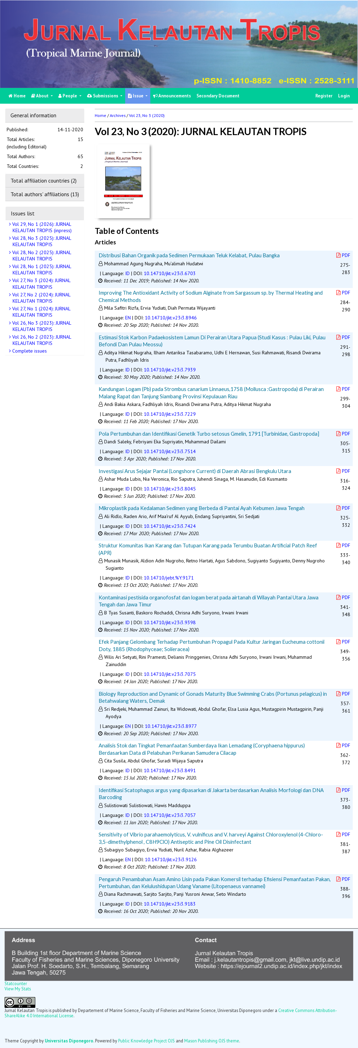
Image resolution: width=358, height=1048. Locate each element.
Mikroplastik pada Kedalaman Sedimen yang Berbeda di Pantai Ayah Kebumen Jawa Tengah (202, 508)
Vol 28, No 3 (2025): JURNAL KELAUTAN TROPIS (41, 241)
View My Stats (18, 988)
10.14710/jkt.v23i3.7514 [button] (170, 451)
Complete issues (29, 351)
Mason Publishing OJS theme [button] (211, 1040)
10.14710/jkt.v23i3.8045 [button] (170, 489)
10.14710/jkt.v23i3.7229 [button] (170, 414)
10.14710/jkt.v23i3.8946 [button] (171, 318)
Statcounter (16, 983)
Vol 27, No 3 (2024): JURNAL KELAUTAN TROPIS (41, 283)
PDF (343, 255)
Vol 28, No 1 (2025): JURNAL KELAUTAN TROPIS (41, 269)
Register (323, 96)
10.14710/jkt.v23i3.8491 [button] (170, 770)
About (40, 96)
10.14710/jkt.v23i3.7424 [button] (170, 526)
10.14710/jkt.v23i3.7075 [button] (170, 674)
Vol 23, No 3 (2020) (147, 115)
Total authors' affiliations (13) (44, 194)
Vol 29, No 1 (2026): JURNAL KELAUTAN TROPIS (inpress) (41, 227)
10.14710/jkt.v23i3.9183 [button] (170, 904)
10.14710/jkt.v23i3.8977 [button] (171, 726)
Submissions (103, 96)
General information (33, 115)
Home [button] (100, 115)
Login (344, 96)
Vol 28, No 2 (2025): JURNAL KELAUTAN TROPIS (41, 255)
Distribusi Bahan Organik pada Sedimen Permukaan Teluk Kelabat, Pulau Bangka (189, 255)
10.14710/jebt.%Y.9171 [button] (169, 578)
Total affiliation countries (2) (43, 180)
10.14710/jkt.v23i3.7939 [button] (170, 370)
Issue (136, 96)
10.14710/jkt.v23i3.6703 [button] (170, 273)
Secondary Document (217, 96)
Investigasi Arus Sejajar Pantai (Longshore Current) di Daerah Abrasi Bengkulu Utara (195, 471)
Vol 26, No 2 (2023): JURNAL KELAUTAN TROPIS (41, 340)
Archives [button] (118, 115)
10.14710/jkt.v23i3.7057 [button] (170, 815)
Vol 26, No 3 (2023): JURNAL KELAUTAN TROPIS (41, 326)
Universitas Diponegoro (69, 1040)
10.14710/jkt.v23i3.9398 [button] (170, 622)
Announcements (172, 96)
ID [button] (127, 273)
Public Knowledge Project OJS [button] (146, 1040)
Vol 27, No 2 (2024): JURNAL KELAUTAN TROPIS (41, 297)
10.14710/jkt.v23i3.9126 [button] (171, 859)
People (68, 96)
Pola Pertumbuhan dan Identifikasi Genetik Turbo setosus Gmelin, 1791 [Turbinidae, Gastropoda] (209, 433)
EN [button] (128, 318)
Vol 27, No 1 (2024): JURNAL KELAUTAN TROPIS (41, 311)
